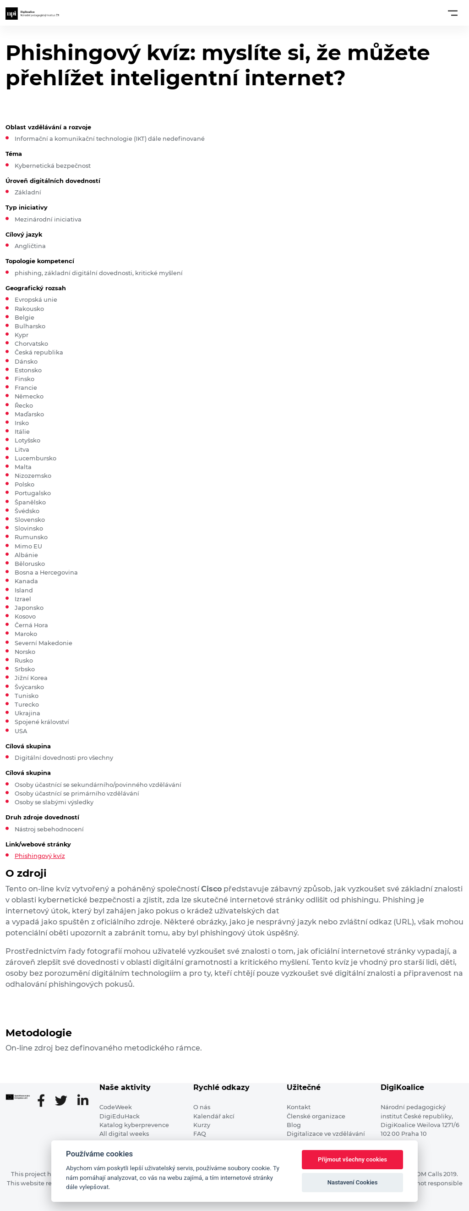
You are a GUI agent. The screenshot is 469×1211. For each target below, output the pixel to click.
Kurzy (201, 1125)
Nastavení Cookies (352, 1182)
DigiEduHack (119, 1116)
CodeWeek (115, 1107)
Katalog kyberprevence (134, 1125)
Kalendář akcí (213, 1116)
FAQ (199, 1133)
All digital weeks (124, 1133)
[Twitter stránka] (65, 1101)
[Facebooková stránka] (44, 1101)
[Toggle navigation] (453, 13)
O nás (201, 1107)
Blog (294, 1125)
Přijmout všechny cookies (352, 1159)
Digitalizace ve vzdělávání (326, 1133)
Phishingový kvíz (40, 855)
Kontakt (299, 1107)
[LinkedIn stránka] (82, 1101)
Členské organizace (316, 1116)
